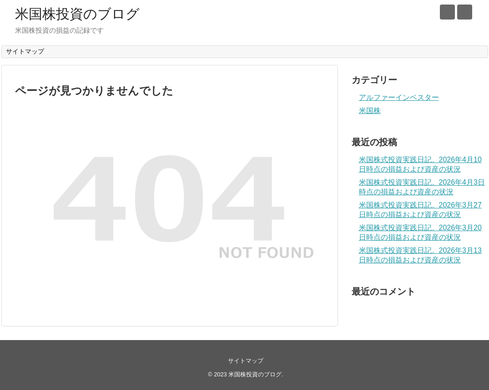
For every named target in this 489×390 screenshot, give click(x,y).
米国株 (370, 110)
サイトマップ (25, 51)
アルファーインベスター (399, 97)
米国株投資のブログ (77, 13)
